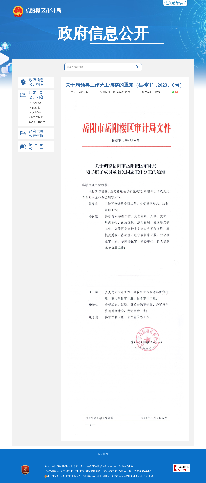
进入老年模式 (175, 3)
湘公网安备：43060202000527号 (62, 476)
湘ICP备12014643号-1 (139, 471)
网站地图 (103, 454)
